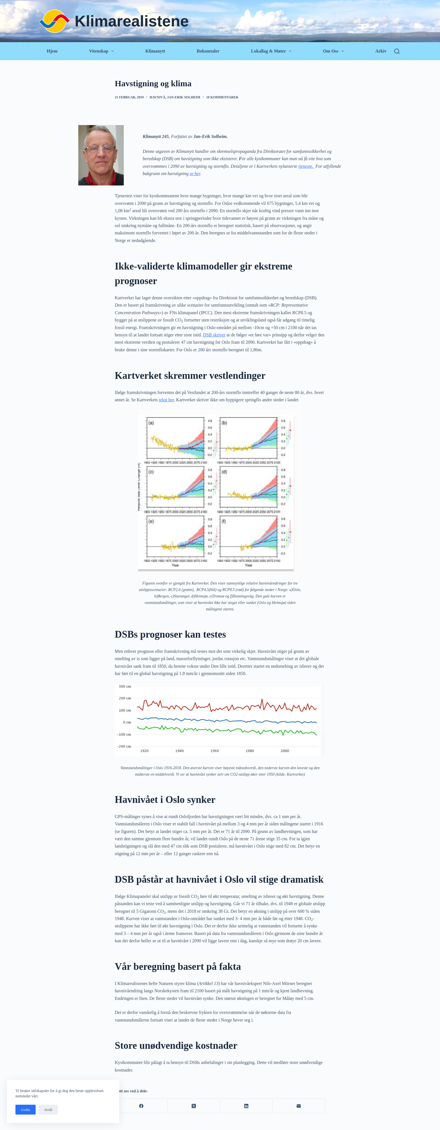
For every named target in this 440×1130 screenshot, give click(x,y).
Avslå (48, 1110)
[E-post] (299, 1106)
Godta (25, 1110)
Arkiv (380, 51)
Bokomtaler (208, 51)
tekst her (166, 399)
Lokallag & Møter (272, 51)
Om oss (334, 51)
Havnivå (157, 97)
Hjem (52, 51)
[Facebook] (141, 1106)
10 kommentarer (222, 97)
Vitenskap (102, 51)
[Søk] (397, 51)
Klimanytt (155, 51)
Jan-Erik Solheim (183, 97)
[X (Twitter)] (194, 1106)
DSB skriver (214, 334)
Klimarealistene (132, 21)
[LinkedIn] (246, 1106)
